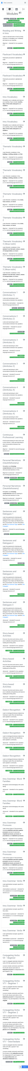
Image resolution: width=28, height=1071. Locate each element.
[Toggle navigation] (25, 3)
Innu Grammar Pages (12, 524)
